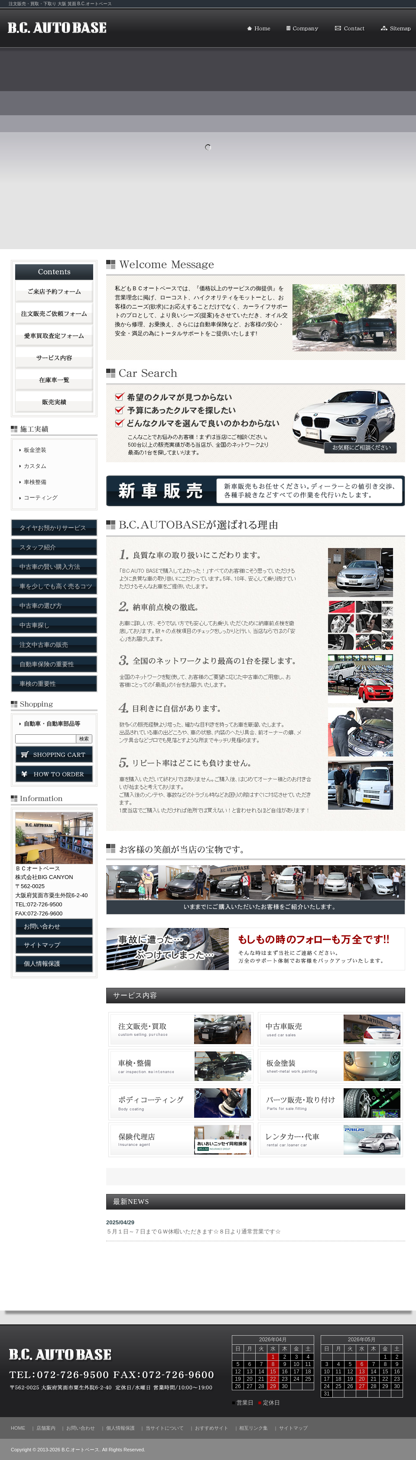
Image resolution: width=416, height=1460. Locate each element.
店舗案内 (302, 29)
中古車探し (35, 625)
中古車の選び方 (41, 605)
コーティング (41, 497)
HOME (259, 29)
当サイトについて (165, 1428)
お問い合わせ (350, 29)
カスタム (35, 466)
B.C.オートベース (57, 28)
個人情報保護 (42, 963)
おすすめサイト (211, 1428)
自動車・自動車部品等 (52, 723)
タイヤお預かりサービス (53, 527)
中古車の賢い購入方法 (50, 566)
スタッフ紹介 (38, 547)
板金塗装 (35, 450)
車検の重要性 (38, 683)
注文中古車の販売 (44, 644)
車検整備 (35, 482)
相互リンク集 (253, 1428)
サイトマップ (396, 29)
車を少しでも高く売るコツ (56, 586)
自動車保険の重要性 (47, 664)
